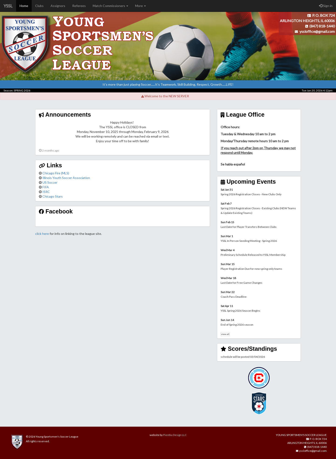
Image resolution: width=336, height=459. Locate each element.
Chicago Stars (52, 196)
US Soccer (49, 182)
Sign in (326, 6)
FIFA (45, 187)
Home (24, 6)
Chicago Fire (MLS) (55, 173)
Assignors (58, 6)
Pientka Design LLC (175, 435)
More (140, 6)
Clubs (39, 6)
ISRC (46, 192)
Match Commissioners (110, 6)
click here (42, 234)
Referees (79, 6)
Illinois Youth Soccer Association (66, 178)
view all (225, 334)
